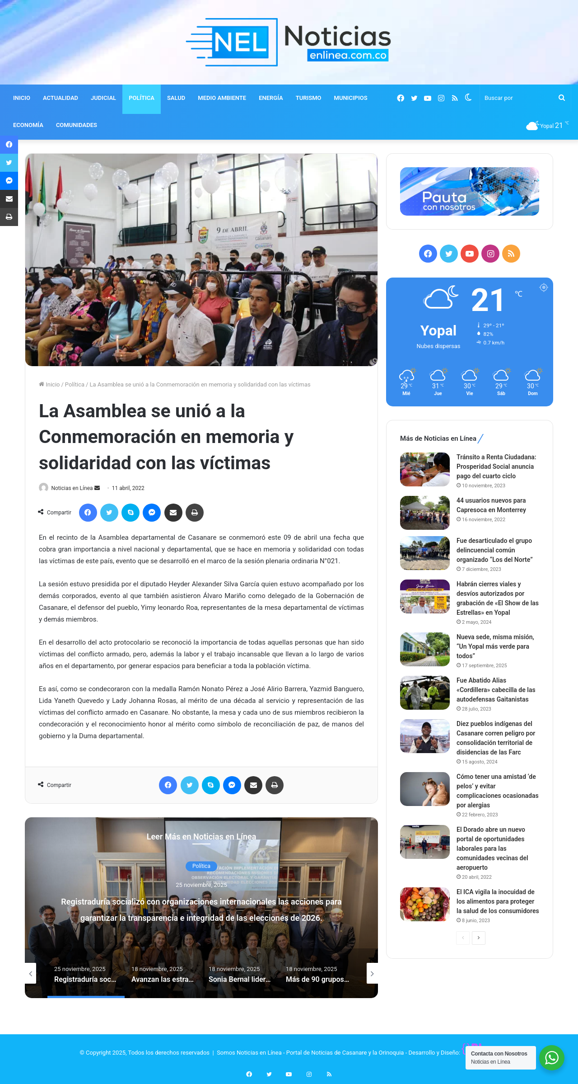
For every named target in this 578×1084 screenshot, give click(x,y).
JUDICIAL (103, 97)
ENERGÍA (271, 97)
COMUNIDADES (76, 125)
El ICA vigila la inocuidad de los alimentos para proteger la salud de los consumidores (498, 901)
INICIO (21, 97)
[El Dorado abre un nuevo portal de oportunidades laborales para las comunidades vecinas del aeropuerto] (425, 842)
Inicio (49, 384)
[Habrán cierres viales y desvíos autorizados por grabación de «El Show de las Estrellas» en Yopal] (425, 596)
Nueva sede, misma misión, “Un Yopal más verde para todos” (495, 646)
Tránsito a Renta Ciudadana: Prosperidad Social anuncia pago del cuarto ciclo (496, 466)
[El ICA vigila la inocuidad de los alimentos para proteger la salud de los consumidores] (425, 904)
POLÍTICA (141, 97)
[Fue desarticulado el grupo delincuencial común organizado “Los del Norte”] (425, 553)
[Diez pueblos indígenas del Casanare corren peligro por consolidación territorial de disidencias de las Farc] (425, 736)
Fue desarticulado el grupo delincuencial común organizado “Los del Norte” (495, 550)
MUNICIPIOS (351, 97)
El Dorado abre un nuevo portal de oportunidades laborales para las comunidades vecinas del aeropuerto (492, 848)
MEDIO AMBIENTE (222, 97)
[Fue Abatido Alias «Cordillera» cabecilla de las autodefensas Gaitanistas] (425, 693)
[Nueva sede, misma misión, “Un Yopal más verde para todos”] (425, 649)
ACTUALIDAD (60, 97)
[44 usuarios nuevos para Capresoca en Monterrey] (425, 513)
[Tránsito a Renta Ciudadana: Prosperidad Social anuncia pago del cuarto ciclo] (425, 469)
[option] (201, 908)
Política (74, 384)
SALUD (176, 97)
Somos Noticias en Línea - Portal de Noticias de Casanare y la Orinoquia (310, 1053)
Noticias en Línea (76, 488)
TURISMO (309, 97)
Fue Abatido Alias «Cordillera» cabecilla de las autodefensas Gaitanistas (496, 690)
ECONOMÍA (28, 125)
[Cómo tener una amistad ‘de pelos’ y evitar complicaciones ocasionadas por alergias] (425, 789)
